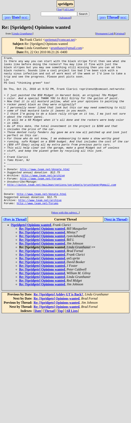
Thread (113, 17)
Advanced (65, 17)
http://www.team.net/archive (43, 199)
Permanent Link (105, 33)
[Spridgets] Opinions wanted (31, 255)
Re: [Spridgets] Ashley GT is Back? (58, 324)
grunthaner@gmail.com (66, 48)
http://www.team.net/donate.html (45, 192)
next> (25, 17)
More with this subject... (65, 242)
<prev (7, 17)
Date (16, 17)
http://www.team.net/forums (41, 203)
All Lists (69, 9)
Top (59, 9)
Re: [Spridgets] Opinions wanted (42, 259)
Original (119, 33)
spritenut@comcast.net (60, 39)
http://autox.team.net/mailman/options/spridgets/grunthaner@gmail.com (61, 210)
